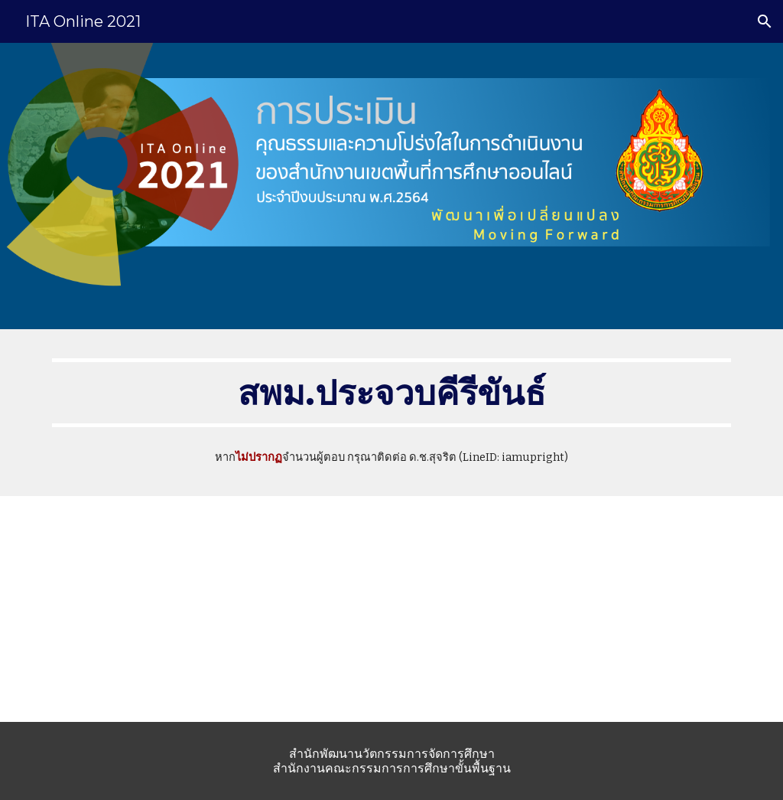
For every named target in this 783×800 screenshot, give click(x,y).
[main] (392, 393)
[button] (764, 21)
